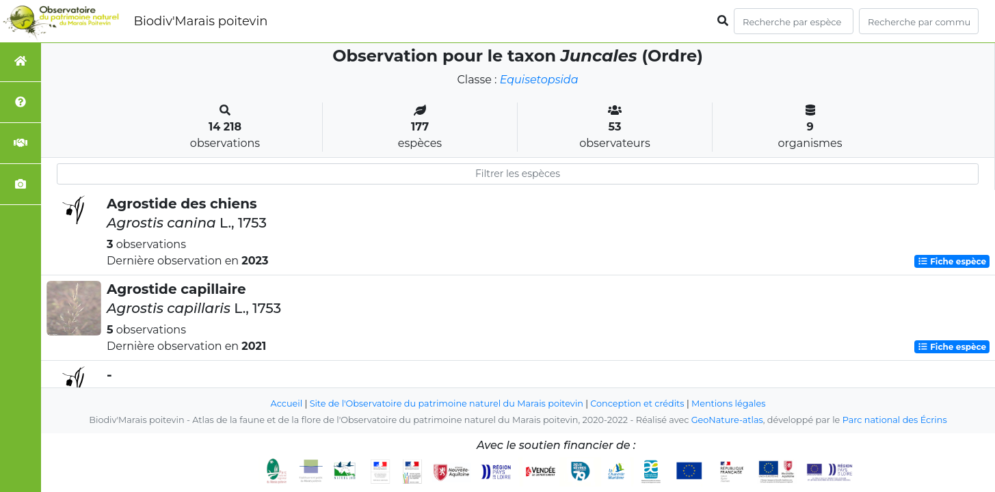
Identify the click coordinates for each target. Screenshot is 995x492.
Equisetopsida (539, 79)
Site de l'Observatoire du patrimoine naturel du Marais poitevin (446, 403)
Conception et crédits (637, 403)
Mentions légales (728, 403)
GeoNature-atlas (727, 420)
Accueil (287, 403)
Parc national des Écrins (895, 420)
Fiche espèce (952, 261)
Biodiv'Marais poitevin (200, 21)
